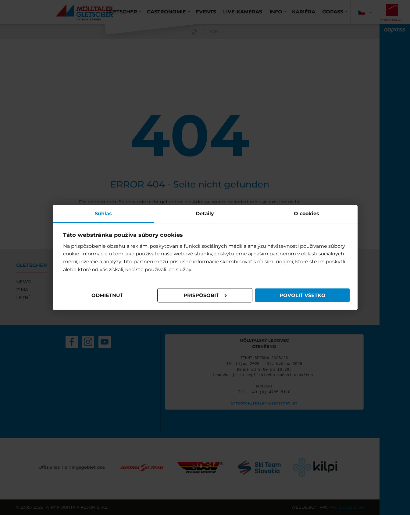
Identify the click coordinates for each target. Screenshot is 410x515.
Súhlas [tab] (103, 213)
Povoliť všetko (303, 295)
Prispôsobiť (205, 295)
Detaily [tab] (205, 213)
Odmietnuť (107, 295)
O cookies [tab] (306, 213)
